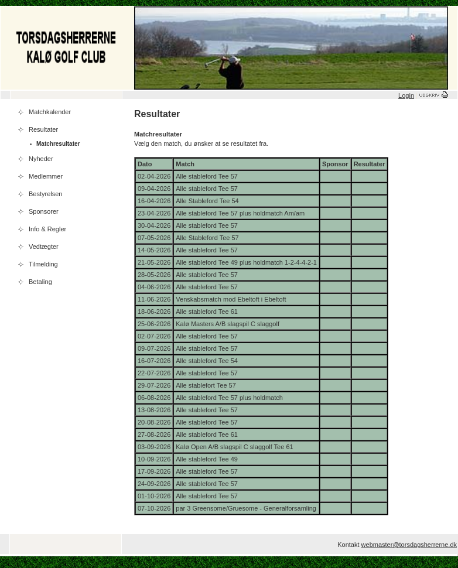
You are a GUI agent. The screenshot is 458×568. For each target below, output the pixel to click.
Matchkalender (50, 111)
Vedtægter (44, 246)
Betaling (40, 281)
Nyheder (41, 158)
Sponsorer (44, 211)
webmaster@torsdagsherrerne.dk (409, 544)
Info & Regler (47, 228)
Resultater (43, 129)
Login (406, 95)
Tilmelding (43, 264)
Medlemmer (46, 176)
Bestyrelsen (45, 193)
